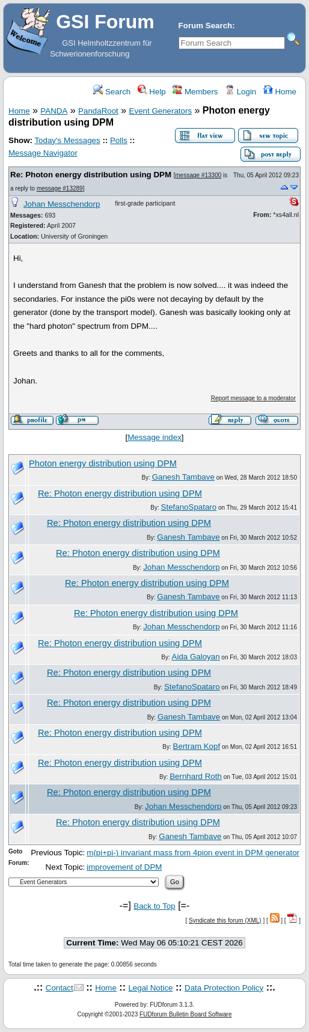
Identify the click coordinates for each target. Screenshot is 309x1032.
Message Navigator (43, 152)
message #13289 (60, 188)
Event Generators (160, 110)
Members (195, 91)
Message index (154, 437)
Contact (59, 987)
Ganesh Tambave (183, 476)
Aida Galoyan (196, 656)
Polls (118, 140)
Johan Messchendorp (61, 204)
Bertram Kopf (197, 746)
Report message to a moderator (253, 398)
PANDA (53, 110)
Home (279, 91)
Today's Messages (67, 140)
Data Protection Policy (224, 987)
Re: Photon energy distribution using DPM (90, 174)
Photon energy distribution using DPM (103, 463)
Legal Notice (150, 987)
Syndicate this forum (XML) (225, 920)
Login (240, 91)
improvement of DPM (124, 867)
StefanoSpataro (189, 506)
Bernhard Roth (196, 776)
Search (111, 91)
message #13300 (199, 175)
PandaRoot (98, 110)
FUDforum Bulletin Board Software (185, 1014)
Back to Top (154, 906)
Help (152, 91)
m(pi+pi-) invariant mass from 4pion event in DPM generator (193, 852)
